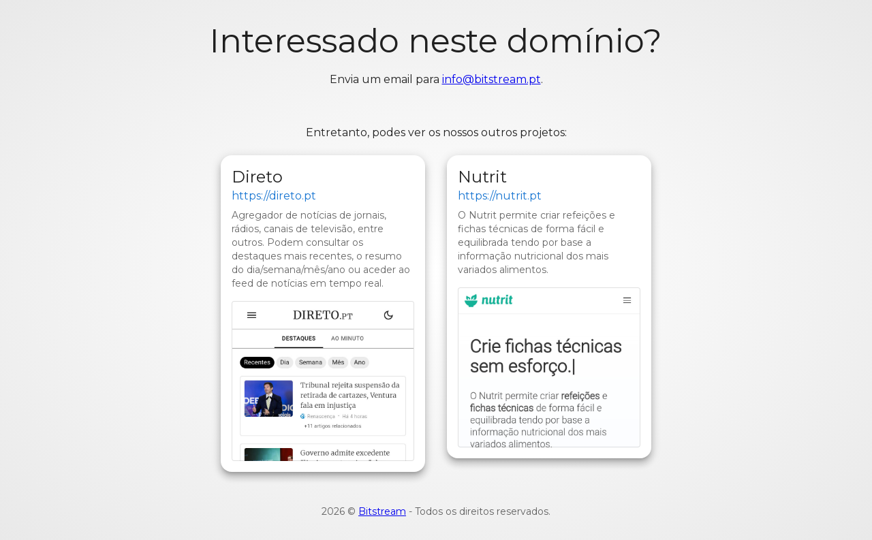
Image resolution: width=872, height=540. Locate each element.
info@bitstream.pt (491, 79)
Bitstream (382, 511)
